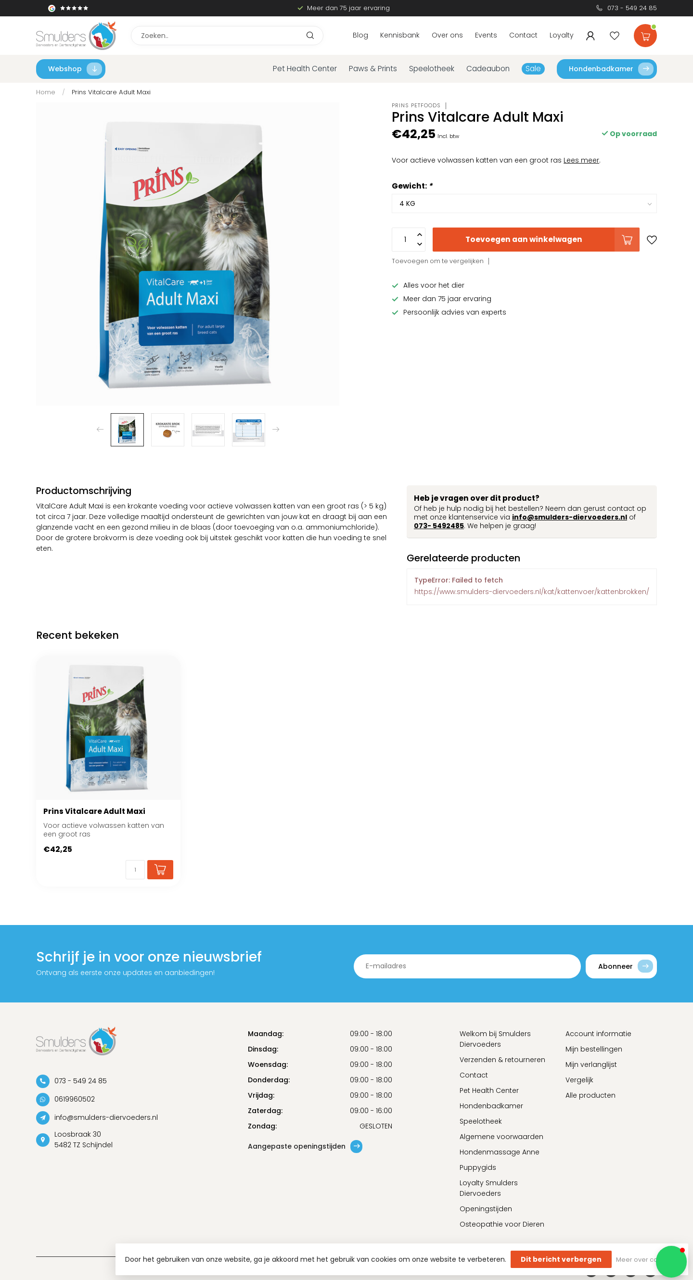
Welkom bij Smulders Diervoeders (495, 1039)
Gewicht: (412, 186)
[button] (671, 1262)
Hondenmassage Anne (499, 1152)
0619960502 (74, 1099)
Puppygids (478, 1167)
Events (486, 35)
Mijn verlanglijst (591, 1064)
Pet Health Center (305, 68)
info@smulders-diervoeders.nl (569, 517)
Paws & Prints (373, 68)
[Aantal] (135, 869)
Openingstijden (486, 1209)
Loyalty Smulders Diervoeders (489, 1188)
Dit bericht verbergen (561, 1259)
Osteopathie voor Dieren (502, 1224)
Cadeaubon (488, 68)
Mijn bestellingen (593, 1049)
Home (45, 92)
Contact (523, 35)
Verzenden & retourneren (502, 1060)
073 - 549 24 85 (632, 8)
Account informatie (598, 1034)
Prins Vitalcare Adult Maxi (111, 92)
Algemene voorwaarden (501, 1136)
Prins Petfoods (416, 105)
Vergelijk (579, 1080)
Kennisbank (400, 35)
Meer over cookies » (647, 1259)
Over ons (447, 35)
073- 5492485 (439, 526)
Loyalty (562, 35)
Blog (360, 35)
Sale (533, 68)
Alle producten (590, 1095)
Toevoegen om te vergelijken (438, 261)
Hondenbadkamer (611, 69)
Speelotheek (431, 68)
